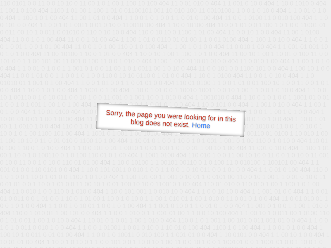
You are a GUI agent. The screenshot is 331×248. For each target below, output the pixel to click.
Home (201, 125)
